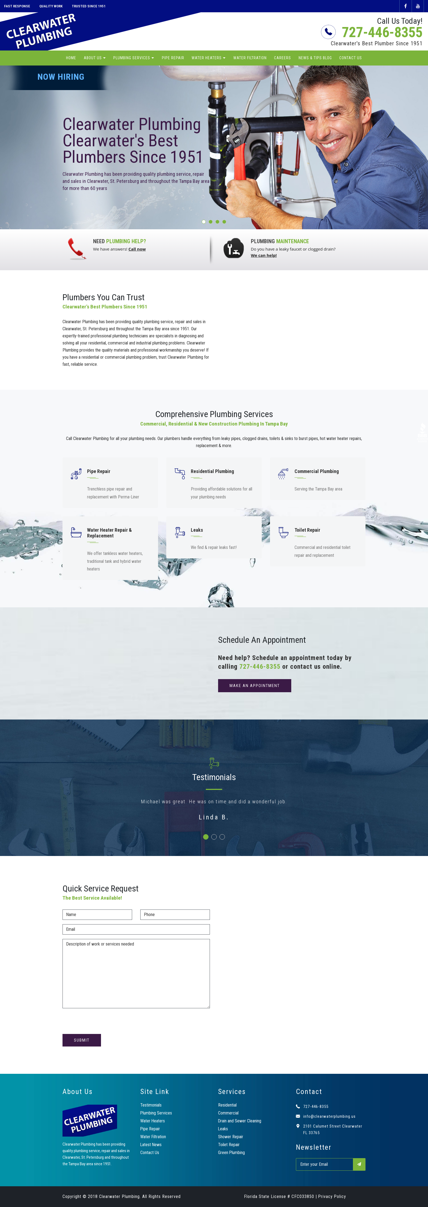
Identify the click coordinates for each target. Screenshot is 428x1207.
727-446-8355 (373, 32)
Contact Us (350, 58)
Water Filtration (250, 58)
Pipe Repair (173, 58)
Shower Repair (230, 1136)
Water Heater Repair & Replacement (109, 533)
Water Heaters (207, 58)
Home (71, 58)
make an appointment (255, 685)
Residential (227, 1105)
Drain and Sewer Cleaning (239, 1120)
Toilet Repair (307, 530)
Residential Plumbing (212, 471)
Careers (282, 58)
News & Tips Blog (315, 58)
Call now (137, 249)
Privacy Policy (332, 1196)
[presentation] (104, 1023)
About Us (93, 58)
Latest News (151, 1144)
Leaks (197, 530)
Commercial (228, 1113)
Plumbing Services (131, 58)
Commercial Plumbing (317, 471)
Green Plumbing (231, 1152)
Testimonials (151, 1105)
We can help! (264, 255)
